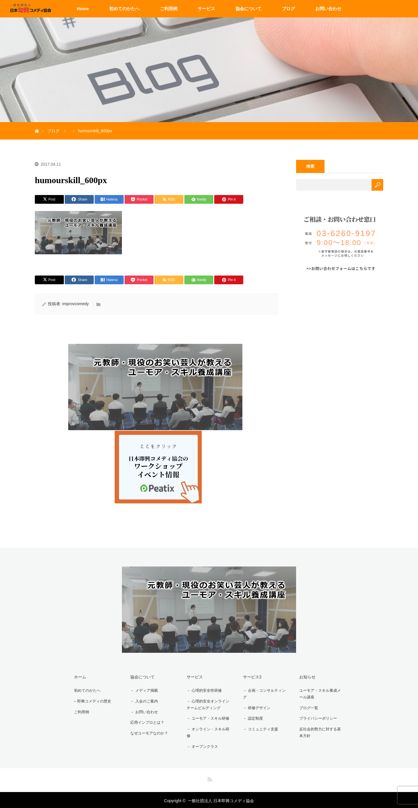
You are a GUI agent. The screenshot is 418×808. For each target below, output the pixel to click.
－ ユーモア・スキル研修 (207, 717)
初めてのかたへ (124, 8)
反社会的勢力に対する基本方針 (321, 731)
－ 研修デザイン (255, 707)
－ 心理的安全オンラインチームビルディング (207, 704)
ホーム (78, 676)
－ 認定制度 (251, 717)
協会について (248, 8)
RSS (209, 777)
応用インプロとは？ (146, 720)
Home (83, 8)
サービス (206, 8)
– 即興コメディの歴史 (92, 700)
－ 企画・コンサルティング (264, 693)
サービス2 (250, 676)
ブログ (288, 8)
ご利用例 (168, 8)
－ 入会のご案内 (143, 700)
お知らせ (305, 676)
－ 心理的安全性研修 (203, 689)
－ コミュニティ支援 (259, 727)
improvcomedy (75, 303)
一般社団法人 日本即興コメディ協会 (221, 799)
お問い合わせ (328, 8)
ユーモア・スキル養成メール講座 (321, 693)
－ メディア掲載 (143, 689)
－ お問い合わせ (143, 710)
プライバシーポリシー (317, 717)
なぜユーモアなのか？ (148, 730)
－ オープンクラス (201, 745)
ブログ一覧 (307, 707)
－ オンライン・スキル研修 (207, 731)
